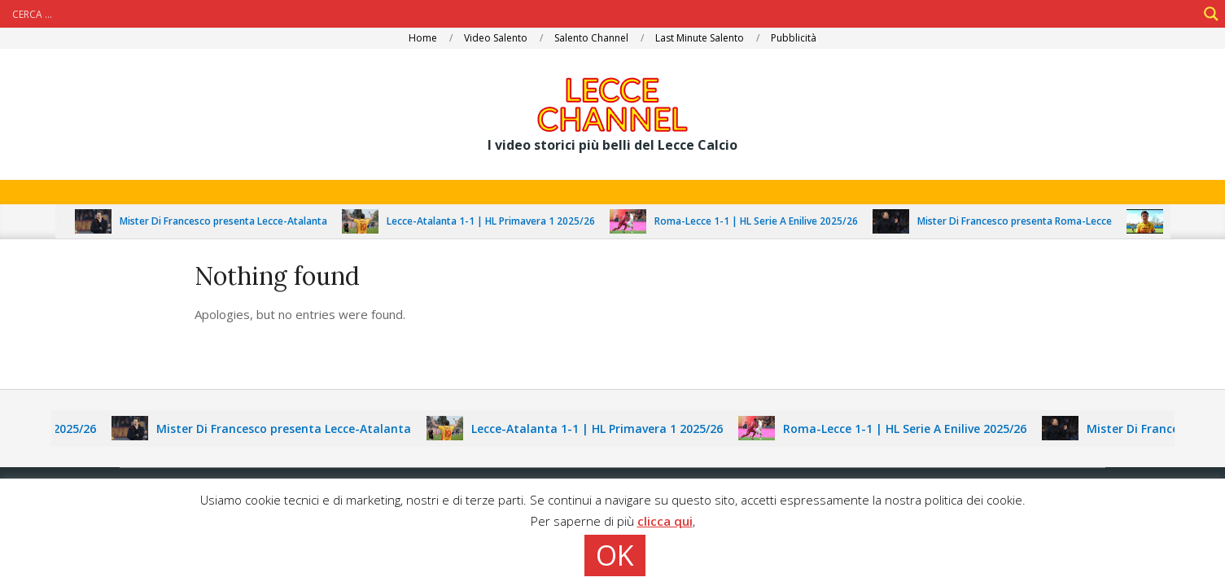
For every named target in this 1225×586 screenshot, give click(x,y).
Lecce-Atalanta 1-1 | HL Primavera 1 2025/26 (497, 221)
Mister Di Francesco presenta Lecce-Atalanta (230, 221)
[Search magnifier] (1211, 14)
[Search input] (602, 14)
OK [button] (615, 555)
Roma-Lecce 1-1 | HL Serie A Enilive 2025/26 (762, 221)
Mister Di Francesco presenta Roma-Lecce (1021, 221)
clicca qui (665, 521)
